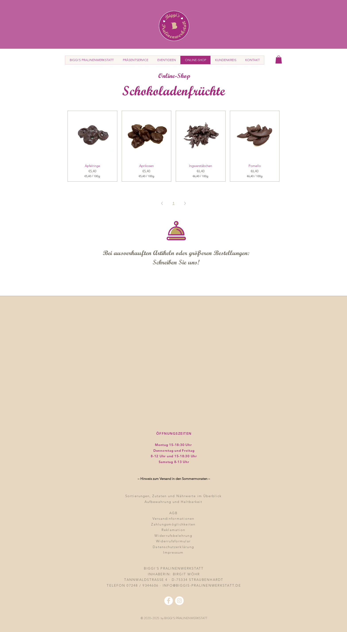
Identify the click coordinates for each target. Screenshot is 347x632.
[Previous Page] (162, 203)
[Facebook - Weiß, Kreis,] (168, 600)
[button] (278, 60)
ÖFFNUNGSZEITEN (174, 433)
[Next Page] (185, 203)
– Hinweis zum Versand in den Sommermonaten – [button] (174, 479)
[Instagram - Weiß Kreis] (179, 600)
